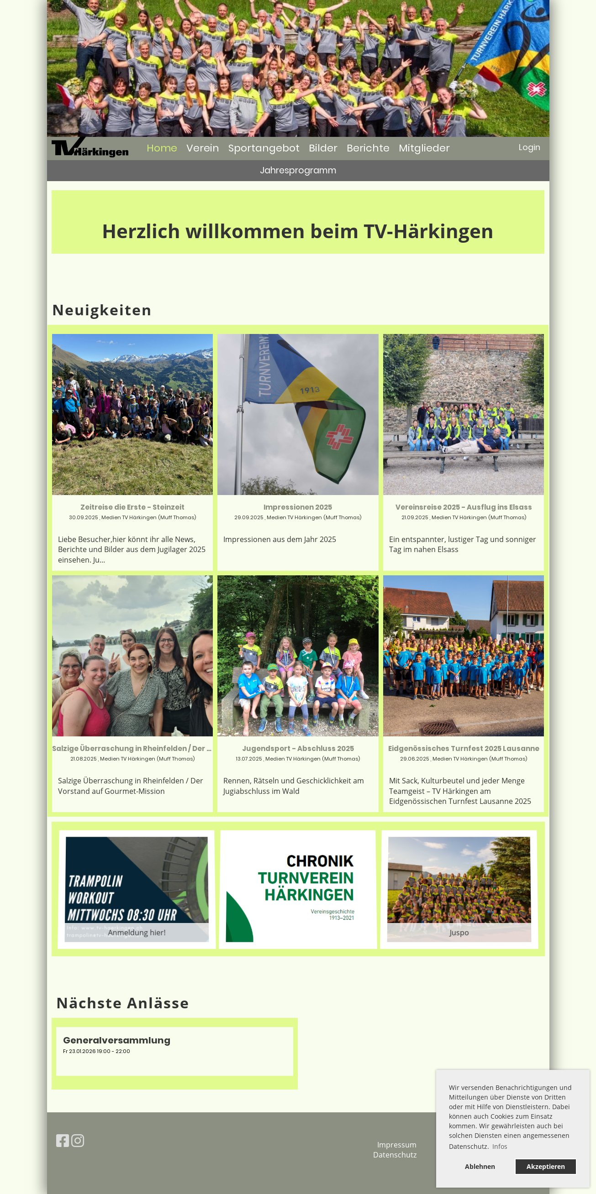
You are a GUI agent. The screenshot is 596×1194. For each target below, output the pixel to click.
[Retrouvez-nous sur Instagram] (77, 1140)
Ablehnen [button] (480, 1166)
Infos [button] (499, 1146)
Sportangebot (264, 148)
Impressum (397, 1145)
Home (162, 148)
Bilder (323, 148)
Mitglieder (424, 148)
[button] (175, 1051)
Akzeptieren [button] (546, 1166)
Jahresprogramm (298, 170)
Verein (202, 148)
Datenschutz (395, 1155)
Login (529, 147)
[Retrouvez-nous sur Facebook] (62, 1140)
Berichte (368, 148)
